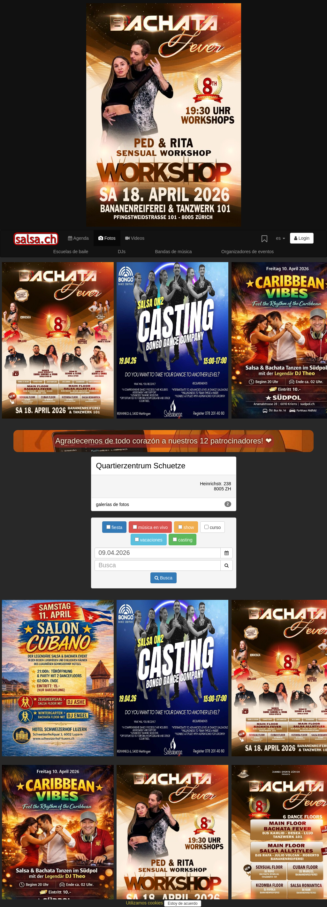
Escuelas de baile (70, 251)
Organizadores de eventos (247, 251)
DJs (121, 251)
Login (301, 238)
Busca (163, 577)
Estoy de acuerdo (182, 903)
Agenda (78, 238)
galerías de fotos (163, 504)
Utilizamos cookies (145, 902)
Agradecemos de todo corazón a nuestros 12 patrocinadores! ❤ (163, 440)
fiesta (114, 527)
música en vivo (150, 527)
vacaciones (149, 539)
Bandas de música (173, 251)
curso (212, 527)
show (186, 527)
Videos (134, 238)
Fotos (107, 238)
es (280, 238)
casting (182, 539)
